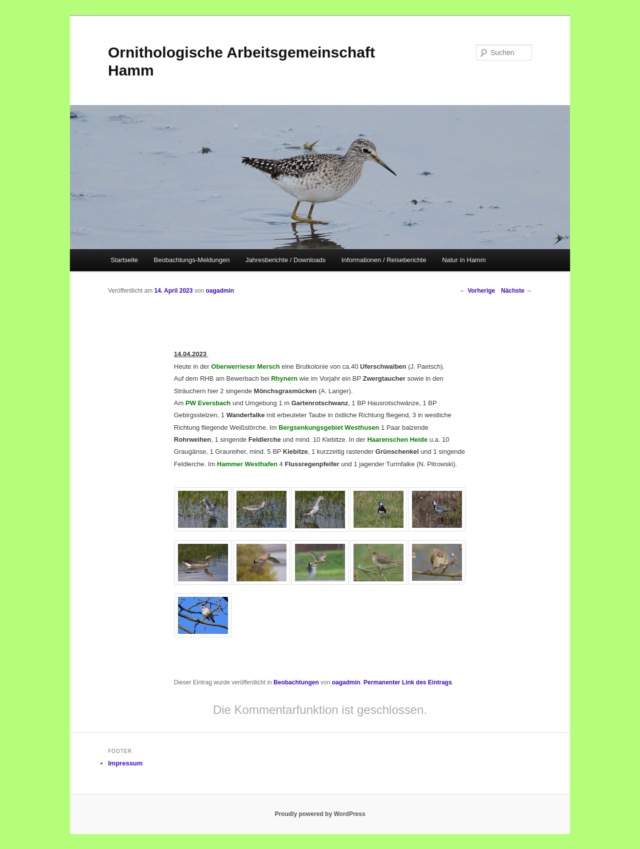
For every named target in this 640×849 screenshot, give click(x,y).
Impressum (125, 763)
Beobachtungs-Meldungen (192, 260)
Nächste (516, 290)
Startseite (124, 260)
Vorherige (477, 290)
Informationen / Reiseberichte (384, 260)
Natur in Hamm (464, 260)
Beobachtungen (296, 682)
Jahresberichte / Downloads (286, 260)
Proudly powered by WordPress (319, 813)
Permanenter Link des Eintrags (408, 682)
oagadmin (220, 290)
